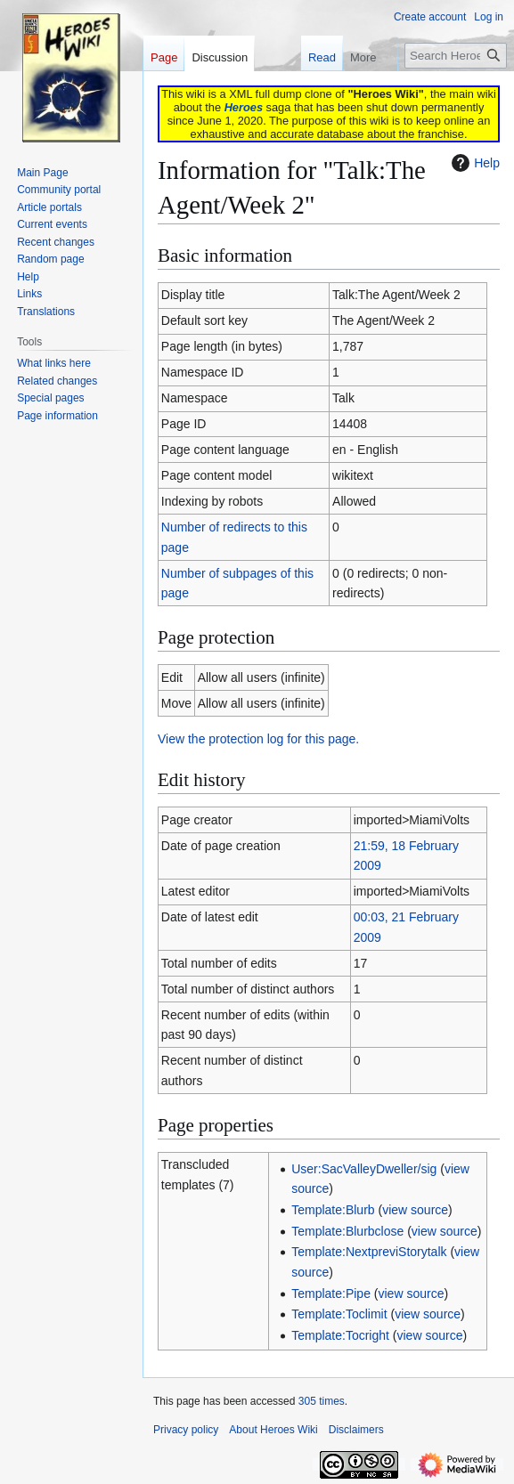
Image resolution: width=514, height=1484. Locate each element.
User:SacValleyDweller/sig (363, 1169)
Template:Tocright (340, 1335)
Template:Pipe (331, 1293)
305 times (321, 1401)
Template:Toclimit (339, 1314)
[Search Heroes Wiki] (455, 56)
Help (473, 163)
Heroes (243, 107)
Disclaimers (356, 1429)
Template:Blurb (332, 1210)
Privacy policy (185, 1429)
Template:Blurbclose (347, 1231)
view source (415, 1210)
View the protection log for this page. (258, 739)
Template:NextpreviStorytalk (368, 1252)
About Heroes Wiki (273, 1429)
